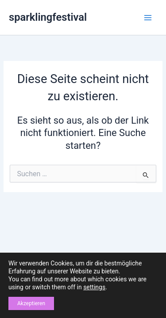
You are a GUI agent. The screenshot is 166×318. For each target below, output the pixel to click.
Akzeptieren (31, 303)
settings (94, 287)
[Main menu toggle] (148, 17)
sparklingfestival (48, 17)
